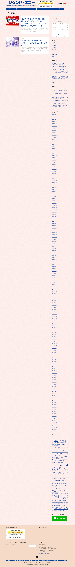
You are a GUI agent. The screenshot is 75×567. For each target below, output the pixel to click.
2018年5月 (54, 330)
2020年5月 (54, 275)
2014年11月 (54, 425)
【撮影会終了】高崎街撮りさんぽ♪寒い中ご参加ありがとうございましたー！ (34, 42)
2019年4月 (54, 305)
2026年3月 (54, 117)
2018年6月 (54, 327)
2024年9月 (54, 157)
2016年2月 (54, 391)
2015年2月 (54, 418)
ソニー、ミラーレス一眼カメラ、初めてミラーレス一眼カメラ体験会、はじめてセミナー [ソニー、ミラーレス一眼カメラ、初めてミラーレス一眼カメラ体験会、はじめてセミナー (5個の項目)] (60, 482)
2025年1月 (54, 148)
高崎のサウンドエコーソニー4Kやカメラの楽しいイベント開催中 (37, 562)
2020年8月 (54, 268)
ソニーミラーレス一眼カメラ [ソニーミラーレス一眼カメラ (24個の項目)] (60, 504)
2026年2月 (54, 119)
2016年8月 (54, 377)
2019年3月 (54, 307)
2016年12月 (54, 368)
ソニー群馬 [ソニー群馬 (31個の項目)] (58, 509)
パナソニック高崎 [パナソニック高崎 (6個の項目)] (57, 510)
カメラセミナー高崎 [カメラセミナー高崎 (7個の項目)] (59, 457)
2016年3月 (54, 388)
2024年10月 (54, 155)
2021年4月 (54, 250)
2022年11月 (54, 207)
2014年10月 (54, 427)
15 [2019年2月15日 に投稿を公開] (62, 29)
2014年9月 (54, 429)
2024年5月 (54, 166)
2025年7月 (54, 135)
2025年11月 (54, 126)
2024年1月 (54, 176)
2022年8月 (54, 214)
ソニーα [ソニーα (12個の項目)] (54, 478)
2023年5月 (54, 194)
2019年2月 (54, 309)
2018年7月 (54, 325)
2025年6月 (54, 137)
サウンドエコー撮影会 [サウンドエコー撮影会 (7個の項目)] (60, 477)
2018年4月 (54, 332)
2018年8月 (54, 323)
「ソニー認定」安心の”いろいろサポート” (45, 9)
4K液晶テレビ (55, 42)
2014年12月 (54, 422)
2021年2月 (54, 255)
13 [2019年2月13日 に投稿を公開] (58, 29)
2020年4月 (54, 277)
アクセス (62, 9)
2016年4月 (54, 386)
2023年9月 (54, 185)
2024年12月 (54, 151)
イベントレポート (55, 47)
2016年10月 (54, 373)
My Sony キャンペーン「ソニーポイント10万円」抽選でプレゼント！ (60, 64)
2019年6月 (54, 300)
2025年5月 (54, 139)
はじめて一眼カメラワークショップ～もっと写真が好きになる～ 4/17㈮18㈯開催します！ (60, 73)
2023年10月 (54, 182)
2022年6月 (54, 219)
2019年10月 (54, 291)
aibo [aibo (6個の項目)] (53, 441)
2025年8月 (54, 132)
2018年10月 (54, 318)
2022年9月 (54, 212)
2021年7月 (54, 243)
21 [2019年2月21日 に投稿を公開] (60, 32)
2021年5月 (54, 248)
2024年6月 (54, 164)
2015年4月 (54, 413)
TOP (8, 9)
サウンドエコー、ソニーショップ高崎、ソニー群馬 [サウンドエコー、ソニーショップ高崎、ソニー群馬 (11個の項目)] (60, 471)
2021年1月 (54, 257)
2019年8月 (54, 296)
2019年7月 (54, 298)
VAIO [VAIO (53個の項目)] (56, 440)
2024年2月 (54, 173)
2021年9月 (54, 239)
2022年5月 (54, 221)
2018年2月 (54, 336)
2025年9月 (54, 130)
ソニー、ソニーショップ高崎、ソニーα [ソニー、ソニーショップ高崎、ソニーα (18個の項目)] (60, 479)
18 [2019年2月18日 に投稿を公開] (53, 32)
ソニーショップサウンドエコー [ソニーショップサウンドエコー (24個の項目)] (60, 491)
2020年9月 (54, 266)
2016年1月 (54, 393)
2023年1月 (54, 203)
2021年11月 (54, 234)
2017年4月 (54, 359)
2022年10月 (54, 209)
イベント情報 (13, 9)
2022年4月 (54, 223)
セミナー (54, 51)
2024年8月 (54, 160)
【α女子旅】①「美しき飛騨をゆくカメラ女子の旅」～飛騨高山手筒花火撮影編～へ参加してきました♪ (60, 102)
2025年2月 (54, 146)
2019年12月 (54, 286)
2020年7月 (54, 271)
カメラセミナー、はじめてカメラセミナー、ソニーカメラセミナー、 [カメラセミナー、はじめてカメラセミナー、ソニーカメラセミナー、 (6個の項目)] (60, 455)
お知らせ (19, 9)
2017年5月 (54, 357)
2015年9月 (54, 402)
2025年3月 (54, 144)
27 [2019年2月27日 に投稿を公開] (58, 34)
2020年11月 (54, 262)
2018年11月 (54, 316)
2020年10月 (54, 264)
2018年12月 (54, 314)
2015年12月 (54, 395)
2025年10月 (54, 128)
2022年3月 (54, 225)
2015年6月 (54, 409)
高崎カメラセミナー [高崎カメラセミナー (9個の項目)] (64, 510)
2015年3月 (54, 416)
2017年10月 (54, 345)
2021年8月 (54, 241)
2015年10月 (54, 400)
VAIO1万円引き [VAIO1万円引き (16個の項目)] (62, 441)
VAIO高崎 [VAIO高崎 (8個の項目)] (56, 445)
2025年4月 (54, 141)
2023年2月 (54, 200)
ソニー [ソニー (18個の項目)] (67, 477)
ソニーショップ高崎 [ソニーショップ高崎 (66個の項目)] (60, 496)
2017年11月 (54, 343)
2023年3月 (54, 198)
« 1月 (56, 36)
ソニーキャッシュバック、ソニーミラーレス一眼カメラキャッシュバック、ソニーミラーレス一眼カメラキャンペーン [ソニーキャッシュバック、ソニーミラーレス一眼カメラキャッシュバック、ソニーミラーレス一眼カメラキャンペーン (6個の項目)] (60, 487)
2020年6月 (54, 273)
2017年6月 (54, 355)
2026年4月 (54, 114)
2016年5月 (54, 384)
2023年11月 (54, 180)
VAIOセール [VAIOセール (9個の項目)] (60, 444)
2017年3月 (54, 361)
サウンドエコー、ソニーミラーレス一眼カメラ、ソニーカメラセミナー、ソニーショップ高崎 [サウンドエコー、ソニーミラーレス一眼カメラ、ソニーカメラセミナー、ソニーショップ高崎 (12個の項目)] (60, 475)
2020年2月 (54, 282)
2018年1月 (54, 339)
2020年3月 (54, 280)
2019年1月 (54, 311)
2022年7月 (54, 216)
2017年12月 (54, 341)
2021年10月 (54, 237)
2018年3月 (54, 334)
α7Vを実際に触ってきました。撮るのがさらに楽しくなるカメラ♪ (60, 89)
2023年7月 (54, 189)
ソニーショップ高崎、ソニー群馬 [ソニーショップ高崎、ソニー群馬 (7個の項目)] (59, 500)
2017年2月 (54, 364)
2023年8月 (54, 187)
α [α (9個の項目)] (58, 445)
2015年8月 (54, 404)
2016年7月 (54, 379)
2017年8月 (54, 350)
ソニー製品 (25, 9)
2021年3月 (54, 253)
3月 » (65, 36)
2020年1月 (54, 284)
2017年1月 (54, 366)
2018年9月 (54, 321)
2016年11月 (54, 370)
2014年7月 (54, 434)
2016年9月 (54, 375)
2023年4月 (54, 196)
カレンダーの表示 (32, 545)
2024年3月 (54, 171)
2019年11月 (54, 289)
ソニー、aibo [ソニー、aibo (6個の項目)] (58, 478)
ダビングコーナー (32, 9)
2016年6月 (54, 382)
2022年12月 (54, 205)
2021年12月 (54, 232)
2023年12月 (54, 178)
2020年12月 (54, 259)
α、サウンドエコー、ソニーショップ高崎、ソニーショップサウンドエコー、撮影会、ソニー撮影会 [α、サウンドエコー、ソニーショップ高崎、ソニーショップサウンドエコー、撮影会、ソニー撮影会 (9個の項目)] (60, 447)
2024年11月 (54, 153)
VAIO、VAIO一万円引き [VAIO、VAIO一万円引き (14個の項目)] (59, 442)
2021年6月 (54, 246)
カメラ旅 (54, 49)
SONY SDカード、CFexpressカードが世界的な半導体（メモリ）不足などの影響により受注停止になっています (60, 77)
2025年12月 (54, 123)
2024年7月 (54, 162)
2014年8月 (54, 432)
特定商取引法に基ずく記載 (43, 553)
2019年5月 (54, 302)
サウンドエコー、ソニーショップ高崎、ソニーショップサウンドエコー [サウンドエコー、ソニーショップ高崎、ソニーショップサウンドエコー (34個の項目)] (60, 467)
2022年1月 (54, 230)
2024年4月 (54, 169)
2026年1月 (54, 121)
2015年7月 (54, 407)
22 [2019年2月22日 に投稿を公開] (62, 32)
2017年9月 (54, 348)
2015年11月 (54, 398)
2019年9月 (54, 293)
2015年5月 (54, 411)
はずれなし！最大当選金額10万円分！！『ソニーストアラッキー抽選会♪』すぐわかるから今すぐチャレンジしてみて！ (60, 68)
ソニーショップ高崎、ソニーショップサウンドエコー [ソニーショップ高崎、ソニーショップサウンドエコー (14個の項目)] (60, 499)
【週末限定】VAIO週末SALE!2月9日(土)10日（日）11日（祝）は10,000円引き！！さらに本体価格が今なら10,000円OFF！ (34, 22)
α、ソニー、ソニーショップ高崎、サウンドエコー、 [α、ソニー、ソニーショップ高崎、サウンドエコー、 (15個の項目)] (60, 451)
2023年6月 (54, 191)
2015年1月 (54, 420)
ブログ (57, 9)
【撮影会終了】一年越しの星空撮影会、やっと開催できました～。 (60, 106)
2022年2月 (54, 228)
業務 (53, 56)
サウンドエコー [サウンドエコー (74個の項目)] (59, 458)
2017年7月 (54, 352)
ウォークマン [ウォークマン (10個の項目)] (60, 453)
